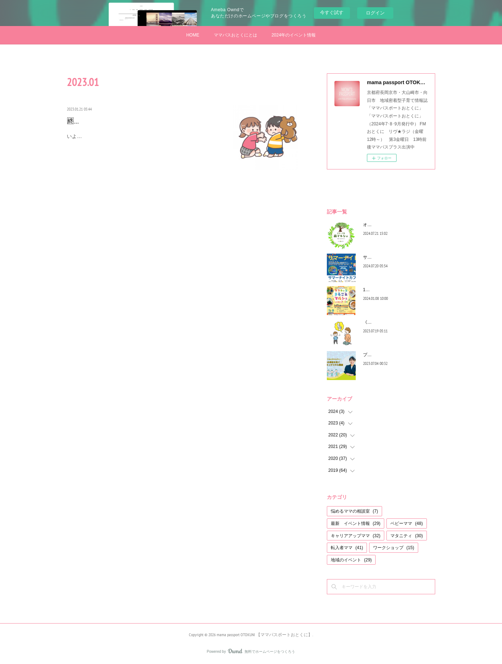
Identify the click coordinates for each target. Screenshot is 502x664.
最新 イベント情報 (355, 523)
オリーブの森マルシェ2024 (389, 224)
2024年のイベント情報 (294, 35)
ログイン (375, 13)
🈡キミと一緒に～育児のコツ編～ (121, 121)
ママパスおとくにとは (235, 35)
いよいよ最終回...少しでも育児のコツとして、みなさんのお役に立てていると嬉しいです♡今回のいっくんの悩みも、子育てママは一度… (145, 140)
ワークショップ (393, 547)
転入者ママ (347, 547)
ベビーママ (406, 523)
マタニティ (406, 535)
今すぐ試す (331, 12)
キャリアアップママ (355, 535)
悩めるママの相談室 (354, 511)
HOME (192, 35)
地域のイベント (351, 559)
